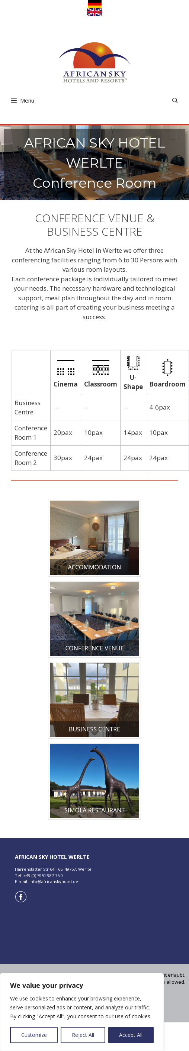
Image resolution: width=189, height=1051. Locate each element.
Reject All (83, 1034)
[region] (82, 1012)
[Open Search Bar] (175, 100)
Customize (34, 1034)
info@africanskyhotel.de (53, 881)
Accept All (130, 1034)
